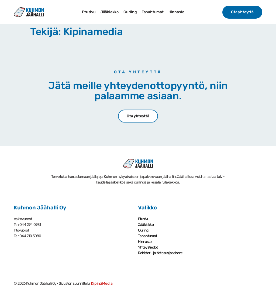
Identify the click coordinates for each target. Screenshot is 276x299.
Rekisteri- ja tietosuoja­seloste (160, 253)
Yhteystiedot (148, 247)
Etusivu (89, 12)
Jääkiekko (110, 12)
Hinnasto (176, 12)
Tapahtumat (153, 12)
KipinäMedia (102, 283)
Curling (130, 12)
